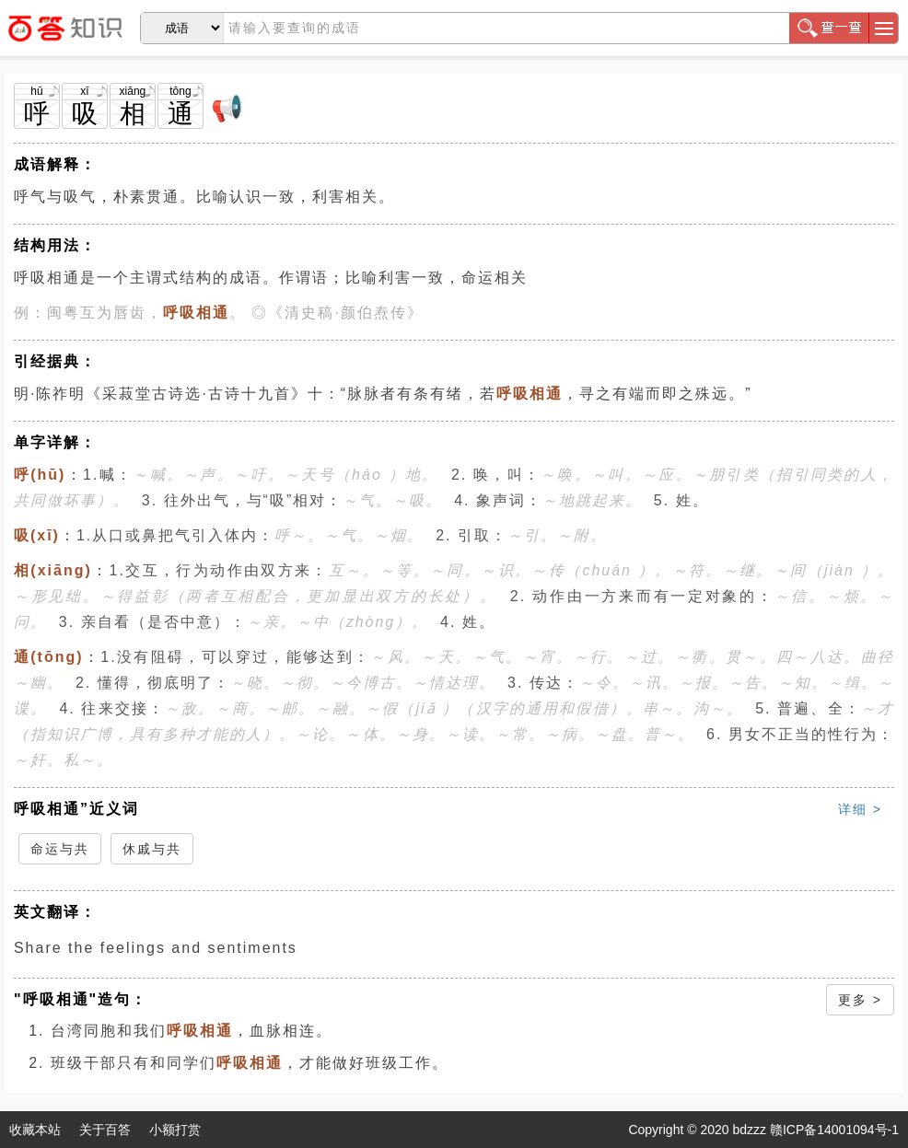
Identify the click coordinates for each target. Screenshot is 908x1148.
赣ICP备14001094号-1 (834, 1129)
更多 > (860, 999)
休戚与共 (151, 848)
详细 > (860, 809)
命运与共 (59, 848)
